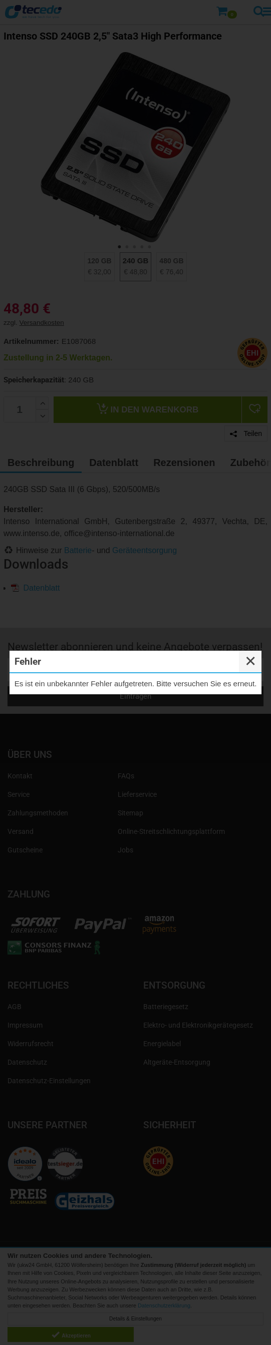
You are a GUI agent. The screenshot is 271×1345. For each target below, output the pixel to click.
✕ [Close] (250, 661)
